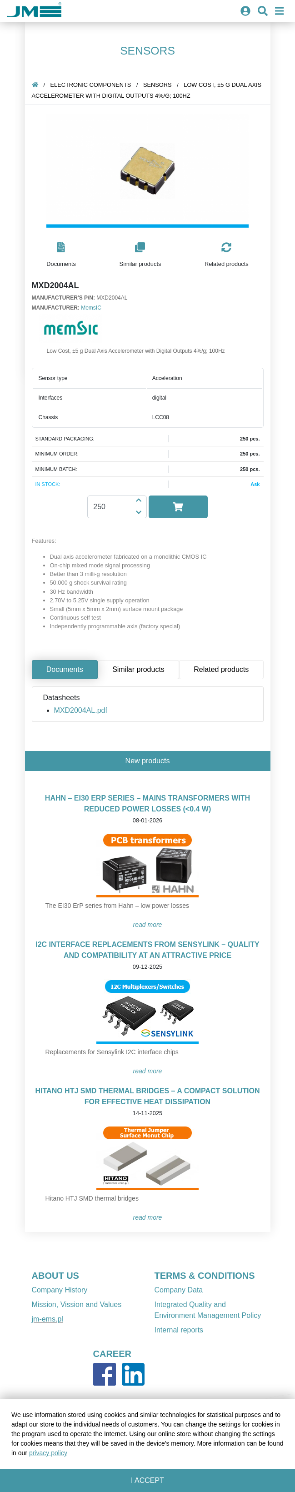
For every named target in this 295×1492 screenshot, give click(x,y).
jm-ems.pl (47, 1319)
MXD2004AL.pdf (80, 710)
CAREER (112, 1354)
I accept (147, 1480)
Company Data (179, 1290)
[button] (61, 255)
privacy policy (48, 1453)
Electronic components (90, 84)
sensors (157, 84)
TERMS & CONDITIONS (205, 1276)
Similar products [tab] (138, 669)
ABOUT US (55, 1276)
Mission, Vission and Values (77, 1304)
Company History (60, 1290)
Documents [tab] (64, 669)
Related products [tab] (221, 669)
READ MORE (147, 924)
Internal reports (179, 1330)
